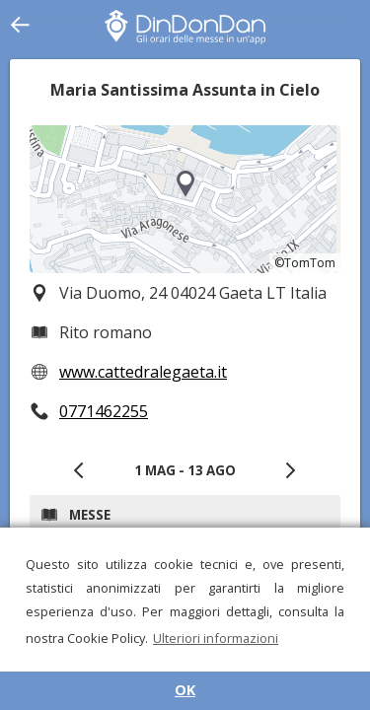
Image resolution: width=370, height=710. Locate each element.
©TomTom (304, 262)
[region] (185, 199)
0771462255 (103, 411)
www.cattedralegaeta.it (143, 372)
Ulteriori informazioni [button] (215, 638)
